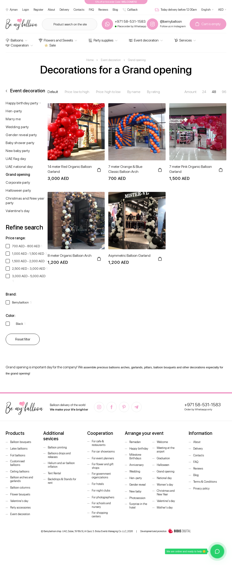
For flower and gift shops (103, 466)
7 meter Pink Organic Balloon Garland (190, 169)
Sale (50, 45)
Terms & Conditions (205, 481)
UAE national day (19, 166)
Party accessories (20, 507)
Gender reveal (137, 484)
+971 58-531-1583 (202, 404)
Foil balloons (17, 455)
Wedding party (17, 127)
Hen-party (14, 111)
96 (224, 92)
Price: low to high (77, 92)
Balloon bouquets (20, 442)
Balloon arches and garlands (21, 479)
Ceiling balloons (19, 471)
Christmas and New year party (25, 200)
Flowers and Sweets (56, 40)
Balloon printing (57, 447)
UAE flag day (16, 159)
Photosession (137, 498)
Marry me (13, 119)
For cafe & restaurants (98, 443)
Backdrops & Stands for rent (62, 480)
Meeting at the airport (165, 449)
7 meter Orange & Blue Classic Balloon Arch (125, 169)
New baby (135, 491)
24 (204, 92)
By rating (153, 92)
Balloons (14, 40)
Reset (22, 339)
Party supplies (101, 40)
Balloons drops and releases (59, 455)
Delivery (64, 9)
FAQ (91, 9)
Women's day (165, 484)
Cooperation (17, 45)
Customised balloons (17, 463)
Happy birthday (138, 448)
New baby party (18, 151)
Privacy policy (201, 488)
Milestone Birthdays (135, 456)
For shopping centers (100, 514)
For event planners (103, 458)
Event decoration (144, 40)
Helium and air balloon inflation (61, 464)
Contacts (79, 9)
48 (214, 92)
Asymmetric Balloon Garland (129, 255)
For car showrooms (103, 451)
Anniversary (136, 465)
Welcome (162, 442)
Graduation (163, 458)
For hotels (98, 484)
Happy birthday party (22, 103)
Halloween (163, 465)
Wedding (134, 471)
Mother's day (165, 507)
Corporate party (18, 182)
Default (53, 92)
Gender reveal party (21, 135)
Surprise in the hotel (138, 505)
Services (183, 40)
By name (133, 92)
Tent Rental (54, 473)
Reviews (103, 9)
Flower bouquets (20, 494)
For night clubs (101, 490)
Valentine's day (18, 211)
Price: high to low (108, 92)
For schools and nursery (101, 505)
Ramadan (135, 442)
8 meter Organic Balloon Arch (70, 255)
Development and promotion (165, 531)
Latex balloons (18, 448)
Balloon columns (20, 487)
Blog (115, 9)
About (51, 9)
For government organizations (101, 475)
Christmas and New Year (166, 492)
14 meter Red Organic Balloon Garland (70, 169)
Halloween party (18, 190)
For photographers (103, 497)
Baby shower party (20, 143)
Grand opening (18, 174)
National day (164, 478)
